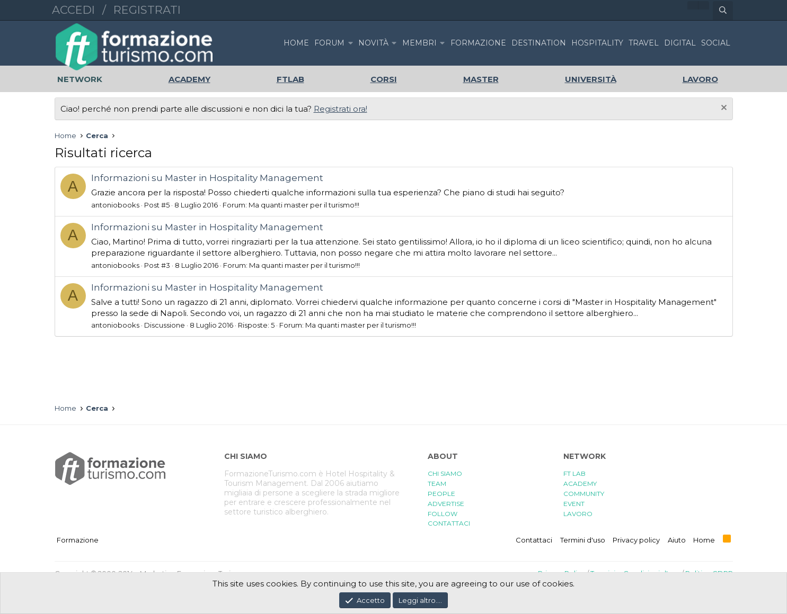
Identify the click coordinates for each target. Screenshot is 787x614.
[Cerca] (723, 10)
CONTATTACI (449, 523)
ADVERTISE (446, 504)
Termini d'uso (582, 540)
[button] (350, 43)
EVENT (574, 504)
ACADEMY (580, 483)
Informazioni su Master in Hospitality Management (207, 178)
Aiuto (677, 540)
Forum (329, 43)
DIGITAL (680, 43)
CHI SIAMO (445, 473)
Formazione (78, 540)
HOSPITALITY (597, 43)
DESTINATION (538, 43)
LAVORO (578, 514)
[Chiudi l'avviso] (722, 108)
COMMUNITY (583, 494)
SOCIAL (715, 43)
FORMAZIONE (478, 43)
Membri (419, 43)
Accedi (73, 9)
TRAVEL (644, 43)
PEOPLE (441, 494)
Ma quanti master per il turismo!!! (304, 205)
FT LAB (574, 473)
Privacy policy (636, 540)
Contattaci (534, 540)
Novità (373, 43)
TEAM (437, 483)
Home (296, 43)
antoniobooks (115, 205)
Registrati (147, 9)
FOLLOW (442, 514)
